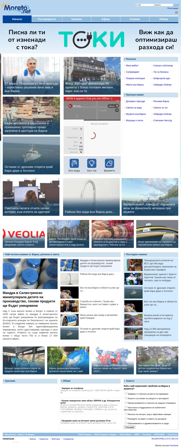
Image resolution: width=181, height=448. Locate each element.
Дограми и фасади (134, 101)
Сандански (67, 439)
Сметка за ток (159, 107)
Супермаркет (131, 72)
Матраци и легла (133, 120)
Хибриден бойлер (161, 84)
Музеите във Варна (135, 114)
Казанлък (43, 439)
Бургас (32, 439)
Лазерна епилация (134, 78)
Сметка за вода (133, 107)
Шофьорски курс (161, 78)
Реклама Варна (160, 101)
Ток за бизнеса (160, 72)
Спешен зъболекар (162, 65)
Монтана (55, 439)
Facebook (173, 445)
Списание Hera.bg (162, 120)
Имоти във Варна (134, 84)
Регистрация (173, 8)
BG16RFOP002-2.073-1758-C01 (165, 439)
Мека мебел (131, 65)
